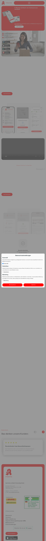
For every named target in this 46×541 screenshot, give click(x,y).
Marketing (5, 280)
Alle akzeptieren (12, 284)
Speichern (34, 284)
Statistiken (5, 272)
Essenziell (5, 263)
